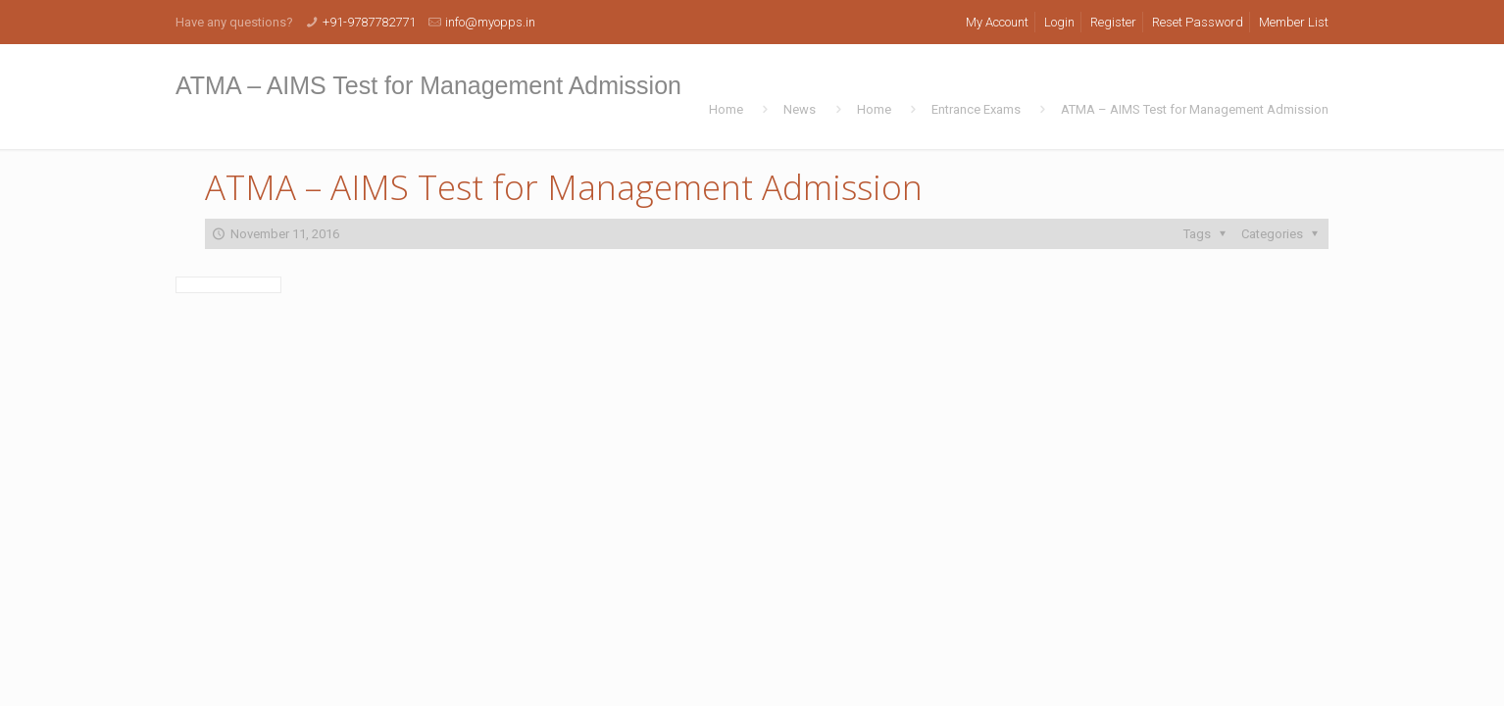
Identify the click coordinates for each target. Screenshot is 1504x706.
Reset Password (1197, 22)
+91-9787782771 (369, 22)
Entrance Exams (976, 109)
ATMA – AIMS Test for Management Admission (1195, 109)
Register (1113, 22)
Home (726, 109)
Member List (1294, 22)
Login (1059, 22)
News (799, 109)
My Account (997, 22)
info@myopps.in (490, 22)
